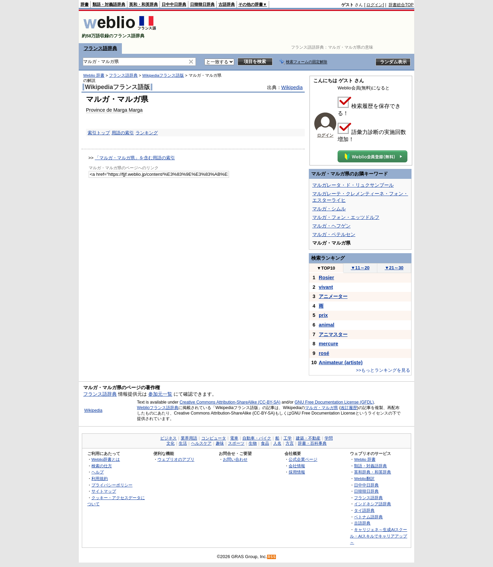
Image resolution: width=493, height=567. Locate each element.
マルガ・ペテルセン (333, 234)
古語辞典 (226, 4)
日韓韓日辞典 (202, 4)
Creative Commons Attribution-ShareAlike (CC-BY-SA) (229, 402)
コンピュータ (213, 438)
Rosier (326, 277)
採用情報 (297, 472)
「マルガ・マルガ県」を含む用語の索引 (135, 157)
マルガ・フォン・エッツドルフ (345, 217)
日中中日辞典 (174, 4)
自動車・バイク (256, 438)
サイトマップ (103, 491)
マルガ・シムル (329, 208)
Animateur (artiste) (341, 362)
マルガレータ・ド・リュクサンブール (353, 185)
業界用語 (189, 438)
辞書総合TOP (401, 4)
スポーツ (236, 443)
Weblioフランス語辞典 (157, 407)
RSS (272, 557)
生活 (183, 443)
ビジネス (168, 438)
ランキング (147, 132)
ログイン (374, 4)
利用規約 (99, 478)
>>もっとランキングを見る (383, 370)
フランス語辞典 (100, 48)
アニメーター (333, 296)
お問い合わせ (235, 459)
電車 (234, 438)
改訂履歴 (349, 407)
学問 (329, 438)
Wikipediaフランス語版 (163, 75)
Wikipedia (292, 87)
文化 (170, 443)
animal (326, 325)
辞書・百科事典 (312, 443)
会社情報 (297, 466)
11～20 (360, 267)
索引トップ (99, 132)
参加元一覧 (160, 394)
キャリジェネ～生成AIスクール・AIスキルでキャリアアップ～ (378, 535)
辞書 (84, 4)
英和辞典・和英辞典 (372, 472)
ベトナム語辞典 (368, 517)
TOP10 (326, 268)
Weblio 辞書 (93, 75)
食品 (265, 443)
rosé (324, 353)
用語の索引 (123, 132)
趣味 (220, 443)
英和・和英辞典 (143, 4)
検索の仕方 (101, 466)
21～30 (394, 267)
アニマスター (333, 334)
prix (323, 315)
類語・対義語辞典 (108, 4)
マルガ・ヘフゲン (331, 226)
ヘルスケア (201, 443)
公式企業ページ (303, 459)
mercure (328, 343)
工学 (287, 438)
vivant (326, 287)
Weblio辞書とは (105, 459)
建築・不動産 (308, 438)
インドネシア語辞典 (372, 504)
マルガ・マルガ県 (321, 407)
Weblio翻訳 (364, 478)
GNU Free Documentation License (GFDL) (334, 402)
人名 (277, 443)
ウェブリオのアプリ (175, 459)
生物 (253, 443)
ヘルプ (97, 472)
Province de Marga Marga (114, 110)
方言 (290, 443)
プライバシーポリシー (111, 485)
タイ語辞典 (364, 510)
